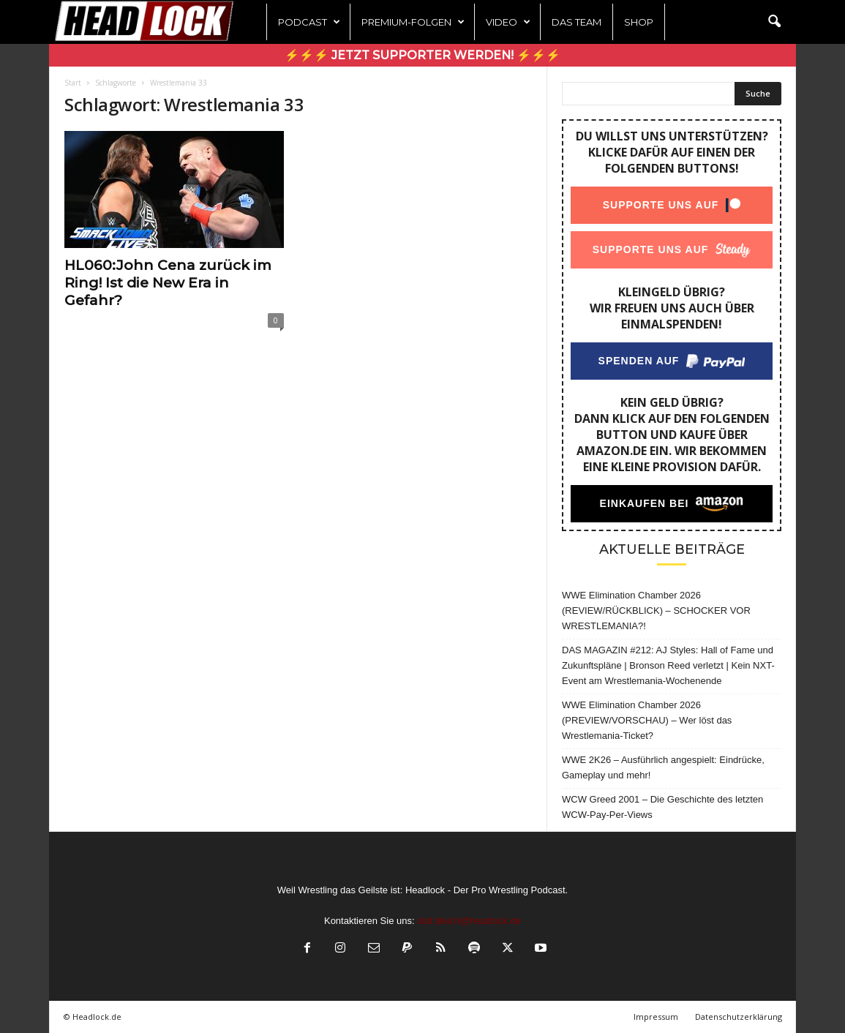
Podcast (309, 22)
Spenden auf (639, 361)
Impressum (656, 1016)
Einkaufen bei (644, 503)
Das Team (576, 22)
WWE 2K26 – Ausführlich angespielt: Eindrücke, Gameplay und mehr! (663, 767)
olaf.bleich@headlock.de (469, 920)
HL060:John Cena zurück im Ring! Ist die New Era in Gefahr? (167, 283)
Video (508, 22)
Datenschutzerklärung (738, 1016)
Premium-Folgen (413, 22)
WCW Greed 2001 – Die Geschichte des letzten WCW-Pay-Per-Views (662, 807)
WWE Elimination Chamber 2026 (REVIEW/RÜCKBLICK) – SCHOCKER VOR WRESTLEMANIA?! (656, 610)
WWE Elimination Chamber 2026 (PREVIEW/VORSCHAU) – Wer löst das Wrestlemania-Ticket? (647, 720)
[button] (774, 22)
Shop (638, 22)
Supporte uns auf (661, 205)
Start (72, 83)
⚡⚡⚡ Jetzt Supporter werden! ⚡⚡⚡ (422, 55)
